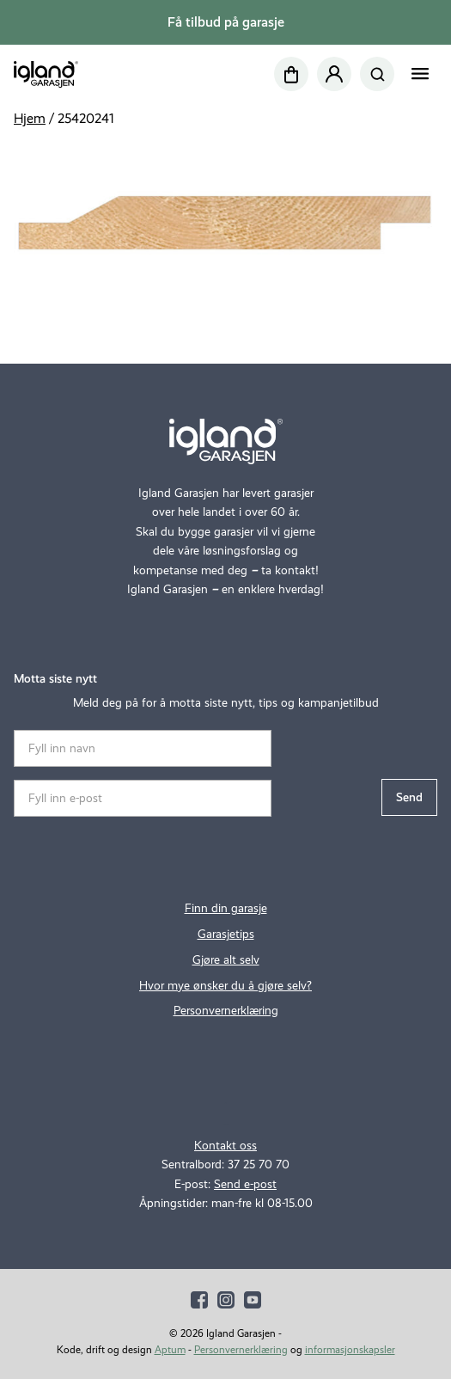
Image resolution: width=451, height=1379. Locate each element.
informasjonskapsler (350, 1350)
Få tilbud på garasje (226, 22)
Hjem (30, 118)
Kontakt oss (225, 1145)
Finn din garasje (226, 908)
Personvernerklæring (226, 1010)
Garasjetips (226, 934)
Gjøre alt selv (225, 960)
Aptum (170, 1350)
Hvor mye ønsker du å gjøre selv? (225, 985)
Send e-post (245, 1184)
